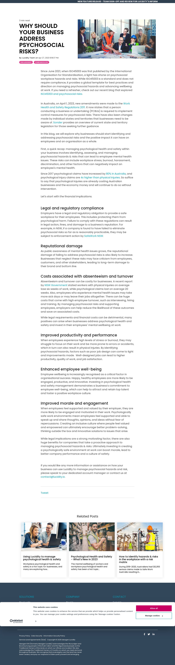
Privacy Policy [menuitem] (24, 634)
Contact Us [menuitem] (117, 600)
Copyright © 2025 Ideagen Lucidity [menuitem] (61, 638)
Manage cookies (154, 655)
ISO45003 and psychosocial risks (61, 94)
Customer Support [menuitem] (120, 606)
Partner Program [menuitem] (73, 616)
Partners (137, 11)
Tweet (44, 493)
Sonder (57, 122)
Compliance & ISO (41, 62)
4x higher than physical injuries (100, 177)
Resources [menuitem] (70, 606)
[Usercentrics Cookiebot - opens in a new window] (16, 660)
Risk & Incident (25, 62)
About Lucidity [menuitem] (25, 600)
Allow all (154, 647)
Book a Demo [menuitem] (118, 611)
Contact (150, 11)
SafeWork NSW (93, 236)
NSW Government (56, 285)
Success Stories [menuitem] (25, 606)
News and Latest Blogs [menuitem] (75, 621)
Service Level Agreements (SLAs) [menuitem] (32, 638)
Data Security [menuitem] (36, 634)
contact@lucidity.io (53, 477)
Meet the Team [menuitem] (72, 611)
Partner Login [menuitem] (118, 616)
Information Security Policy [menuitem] (54, 634)
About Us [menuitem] (69, 600)
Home (84, 11)
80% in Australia (116, 173)
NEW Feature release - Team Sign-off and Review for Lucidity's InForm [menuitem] (118, 1)
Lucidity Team (29, 58)
